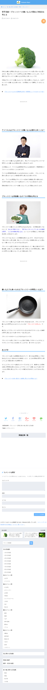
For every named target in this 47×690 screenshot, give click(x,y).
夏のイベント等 (7, 610)
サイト (4, 507)
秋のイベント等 (7, 630)
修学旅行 (6, 636)
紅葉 (5, 644)
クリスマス (7, 581)
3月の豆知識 (7, 555)
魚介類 (6, 678)
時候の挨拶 (6, 660)
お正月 (6, 578)
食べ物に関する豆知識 (27, 425)
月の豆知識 (6, 549)
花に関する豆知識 (8, 653)
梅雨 (5, 616)
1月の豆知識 (7, 552)
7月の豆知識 (7, 566)
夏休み (6, 624)
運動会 (6, 633)
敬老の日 (6, 639)
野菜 (19, 425)
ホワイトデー (7, 590)
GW (5, 604)
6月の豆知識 (7, 563)
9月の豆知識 (7, 572)
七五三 (6, 641)
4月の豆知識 (7, 558)
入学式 (6, 601)
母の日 (6, 607)
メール (4, 500)
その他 (6, 681)
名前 (3, 493)
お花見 (6, 592)
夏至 (5, 613)
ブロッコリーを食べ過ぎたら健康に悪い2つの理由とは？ (20, 378)
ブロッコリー (13, 425)
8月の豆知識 (7, 569)
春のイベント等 (7, 584)
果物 (5, 676)
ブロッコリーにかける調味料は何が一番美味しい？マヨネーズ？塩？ (24, 91)
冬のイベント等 (7, 575)
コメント (5, 480)
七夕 (5, 618)
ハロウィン (7, 647)
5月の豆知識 (7, 560)
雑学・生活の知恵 (8, 663)
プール (6, 627)
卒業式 (6, 595)
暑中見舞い (7, 621)
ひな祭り (6, 587)
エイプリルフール (8, 598)
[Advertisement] (23, 34)
